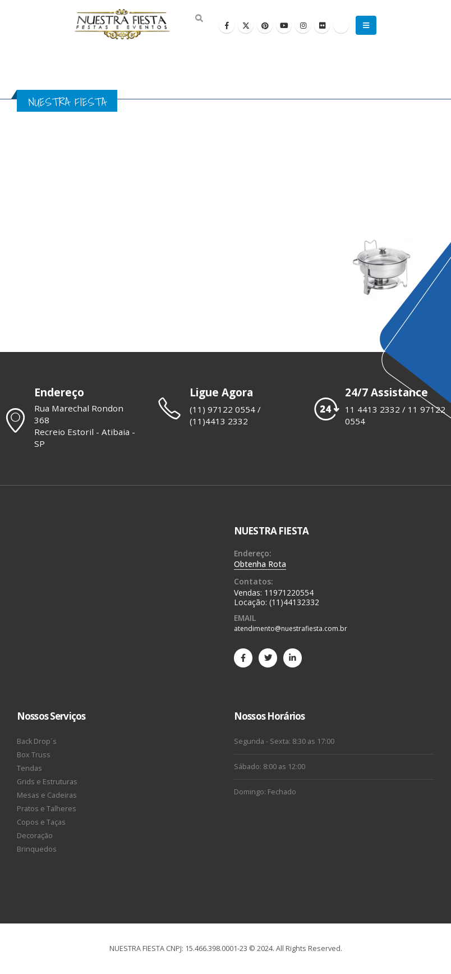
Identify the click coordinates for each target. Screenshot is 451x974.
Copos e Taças (41, 822)
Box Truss (33, 755)
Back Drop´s (37, 741)
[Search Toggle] (199, 18)
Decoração (35, 835)
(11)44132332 (294, 602)
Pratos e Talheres (46, 808)
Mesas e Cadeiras (47, 795)
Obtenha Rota (260, 564)
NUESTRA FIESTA (271, 530)
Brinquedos (37, 849)
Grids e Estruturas (47, 781)
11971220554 (289, 592)
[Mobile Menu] (366, 25)
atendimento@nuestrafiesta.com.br (290, 628)
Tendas (29, 768)
